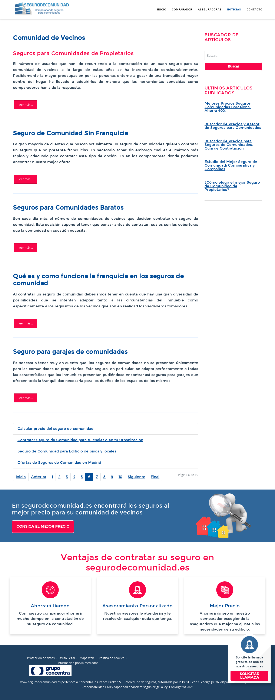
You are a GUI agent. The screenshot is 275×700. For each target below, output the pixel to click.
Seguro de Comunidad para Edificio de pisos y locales (66, 451)
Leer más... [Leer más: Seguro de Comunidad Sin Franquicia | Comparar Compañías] (26, 179)
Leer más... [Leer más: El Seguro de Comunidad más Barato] (26, 248)
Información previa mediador (77, 663)
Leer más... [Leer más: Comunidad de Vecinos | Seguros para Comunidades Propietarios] (26, 105)
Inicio (21, 477)
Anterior (38, 477)
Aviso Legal (67, 658)
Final (155, 477)
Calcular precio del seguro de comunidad (55, 428)
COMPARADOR (182, 9)
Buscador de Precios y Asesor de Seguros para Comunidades (233, 126)
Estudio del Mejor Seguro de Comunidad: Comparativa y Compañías (231, 165)
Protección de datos (41, 658)
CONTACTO (254, 9)
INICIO (161, 9)
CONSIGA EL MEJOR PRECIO (42, 526)
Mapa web (87, 658)
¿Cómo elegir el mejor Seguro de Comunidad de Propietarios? (232, 186)
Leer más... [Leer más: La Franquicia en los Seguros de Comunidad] (26, 323)
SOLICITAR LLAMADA (249, 676)
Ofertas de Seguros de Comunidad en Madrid (59, 462)
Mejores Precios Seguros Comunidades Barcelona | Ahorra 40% (228, 107)
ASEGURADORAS (210, 9)
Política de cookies (112, 658)
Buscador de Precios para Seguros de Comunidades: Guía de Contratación (229, 145)
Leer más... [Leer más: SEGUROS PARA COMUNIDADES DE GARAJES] (26, 398)
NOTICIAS (234, 9)
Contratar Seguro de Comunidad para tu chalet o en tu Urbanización (80, 440)
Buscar (233, 66)
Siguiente (136, 477)
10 (120, 477)
